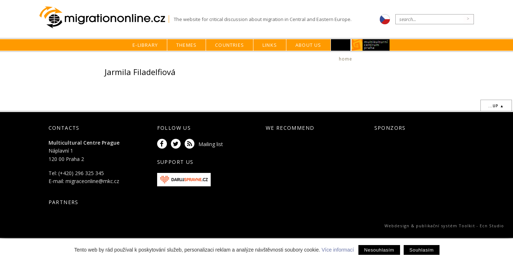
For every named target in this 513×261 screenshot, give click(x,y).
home (346, 59)
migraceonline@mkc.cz (92, 181)
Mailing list (210, 144)
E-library (145, 45)
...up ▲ (496, 105)
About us (308, 45)
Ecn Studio (492, 225)
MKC (370, 45)
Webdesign (396, 225)
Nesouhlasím (379, 250)
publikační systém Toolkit (445, 225)
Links (269, 45)
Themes (186, 45)
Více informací (337, 250)
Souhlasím (421, 250)
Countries (229, 45)
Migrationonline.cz (104, 17)
